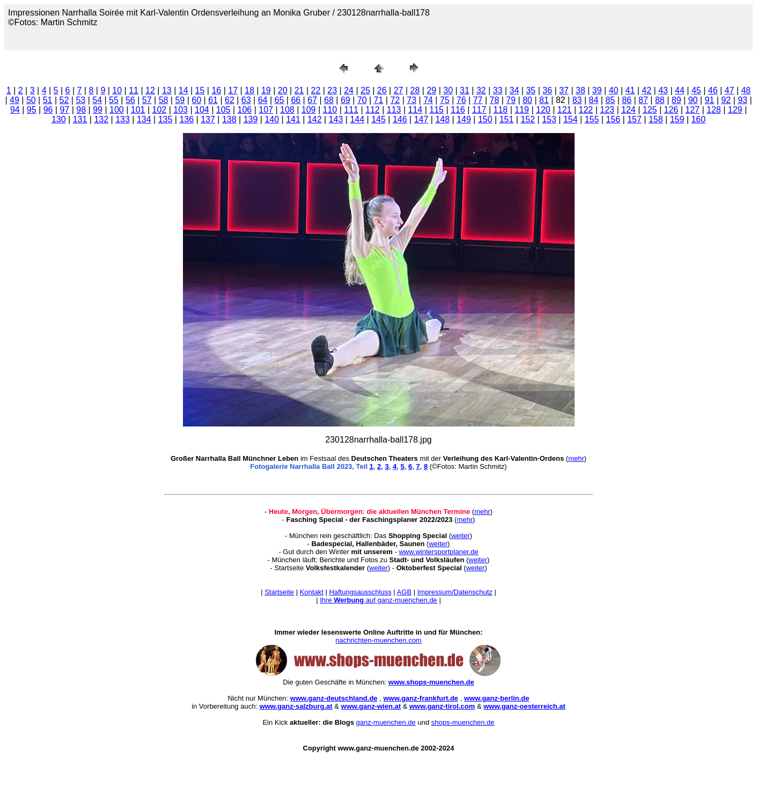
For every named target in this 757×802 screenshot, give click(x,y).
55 (114, 100)
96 (48, 109)
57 (147, 100)
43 (663, 90)
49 (14, 100)
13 (167, 90)
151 (506, 119)
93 (742, 100)
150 (485, 119)
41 (630, 90)
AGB (404, 592)
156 (613, 119)
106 (245, 109)
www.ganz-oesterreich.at (524, 706)
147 (421, 119)
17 (233, 90)
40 (614, 90)
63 (246, 100)
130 (59, 119)
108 (287, 109)
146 (400, 119)
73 (411, 100)
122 (586, 109)
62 (229, 100)
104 (202, 109)
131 (80, 119)
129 (735, 109)
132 (101, 119)
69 (345, 100)
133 (122, 119)
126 (671, 109)
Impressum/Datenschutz (455, 592)
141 (293, 119)
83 (577, 100)
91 (709, 100)
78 (494, 100)
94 (15, 109)
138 (229, 119)
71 (379, 100)
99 (97, 109)
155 (592, 119)
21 (299, 90)
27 (398, 90)
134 (144, 119)
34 (514, 90)
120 (543, 109)
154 (570, 119)
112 (372, 109)
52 (64, 100)
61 (213, 100)
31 (464, 90)
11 (133, 90)
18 (249, 90)
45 (696, 90)
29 (431, 90)
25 (365, 90)
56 (130, 100)
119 (522, 109)
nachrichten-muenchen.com (378, 640)
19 (266, 90)
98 (81, 109)
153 (549, 119)
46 (713, 90)
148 (442, 119)
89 (676, 100)
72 (395, 100)
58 (163, 100)
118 (501, 109)
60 (196, 100)
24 (349, 90)
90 (693, 100)
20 (283, 90)
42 (646, 90)
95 (31, 109)
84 (594, 100)
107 (266, 109)
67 (312, 100)
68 (329, 100)
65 (279, 100)
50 (31, 100)
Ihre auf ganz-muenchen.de (378, 600)
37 (564, 90)
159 (677, 119)
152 (527, 119)
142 (314, 119)
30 (448, 90)
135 (165, 119)
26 (382, 90)
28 (415, 90)
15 (200, 90)
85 (610, 100)
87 (643, 100)
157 (634, 119)
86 (626, 100)
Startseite (279, 592)
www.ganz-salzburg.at (296, 706)
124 (628, 109)
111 (351, 109)
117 (479, 109)
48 (746, 90)
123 (607, 109)
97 (64, 109)
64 (263, 100)
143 (336, 119)
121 (564, 109)
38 (580, 90)
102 (159, 109)
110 (330, 109)
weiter (460, 536)
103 (180, 109)
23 (332, 90)
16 (216, 90)
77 (478, 100)
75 (445, 100)
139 (251, 119)
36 (547, 90)
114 (415, 109)
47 (729, 90)
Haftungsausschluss (360, 592)
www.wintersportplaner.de (438, 552)
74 (428, 100)
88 (660, 100)
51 (48, 100)
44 (680, 90)
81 (544, 100)
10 (117, 90)
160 (698, 119)
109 (309, 109)
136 (186, 119)
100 (116, 109)
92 (726, 100)
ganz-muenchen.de (386, 722)
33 (498, 90)
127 (692, 109)
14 (183, 90)
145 (378, 119)
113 (394, 109)
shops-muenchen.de (463, 722)
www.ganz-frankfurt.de (420, 698)
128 (714, 109)
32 (481, 90)
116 (458, 109)
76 (461, 100)
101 (138, 109)
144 (357, 119)
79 (511, 100)
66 (295, 100)
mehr (576, 458)
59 (180, 100)
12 (150, 90)
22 (315, 90)
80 (527, 100)
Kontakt (312, 592)
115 (436, 109)
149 (464, 119)
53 (80, 100)
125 (650, 109)
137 (208, 119)
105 (223, 109)
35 (530, 90)
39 (597, 90)
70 (362, 100)
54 (97, 100)
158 (656, 119)
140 (271, 119)
